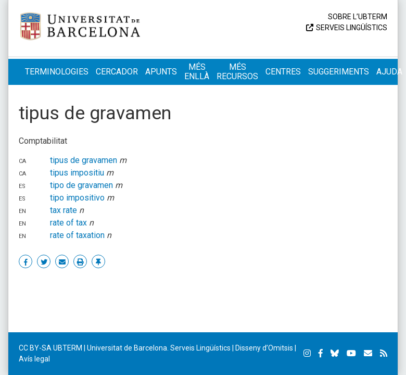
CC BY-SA (35, 348)
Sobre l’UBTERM (357, 16)
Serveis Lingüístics (351, 27)
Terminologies (56, 72)
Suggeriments (338, 72)
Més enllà (196, 71)
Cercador (117, 72)
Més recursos (237, 71)
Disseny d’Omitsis (264, 348)
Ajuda (389, 72)
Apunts (161, 72)
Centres (283, 72)
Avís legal (34, 359)
